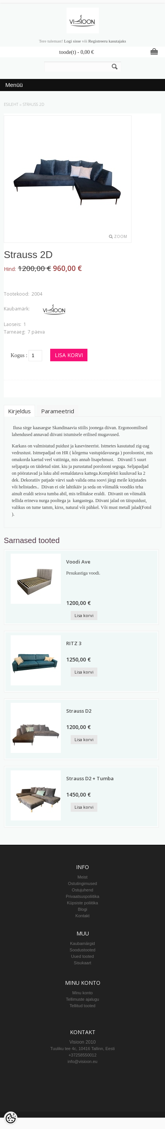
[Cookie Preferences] (10, 1118)
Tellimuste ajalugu (82, 999)
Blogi (82, 909)
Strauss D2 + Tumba (90, 778)
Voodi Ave (78, 561)
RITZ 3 (73, 643)
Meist (82, 877)
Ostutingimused (82, 883)
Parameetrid (57, 411)
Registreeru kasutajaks (107, 41)
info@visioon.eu (82, 1061)
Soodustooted (82, 950)
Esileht (11, 104)
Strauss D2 (78, 710)
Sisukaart (82, 963)
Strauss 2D (33, 104)
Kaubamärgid (82, 943)
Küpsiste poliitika (82, 903)
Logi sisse (72, 41)
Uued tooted (82, 956)
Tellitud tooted (82, 1005)
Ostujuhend (82, 890)
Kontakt (82, 915)
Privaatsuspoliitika (82, 896)
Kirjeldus (19, 411)
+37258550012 (82, 1055)
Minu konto (82, 992)
